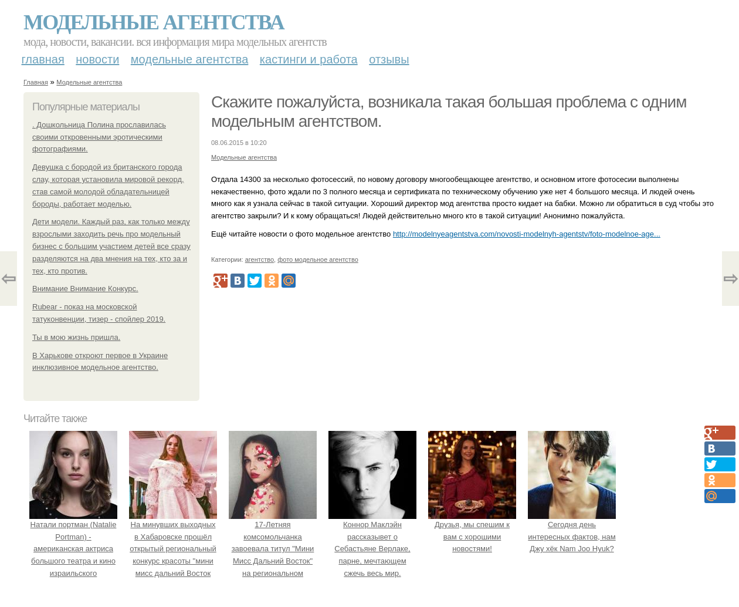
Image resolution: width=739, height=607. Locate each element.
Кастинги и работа (309, 59)
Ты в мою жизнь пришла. (76, 337)
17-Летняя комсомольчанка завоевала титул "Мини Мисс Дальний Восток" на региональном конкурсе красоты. (273, 549)
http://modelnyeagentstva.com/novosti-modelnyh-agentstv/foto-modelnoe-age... (526, 234)
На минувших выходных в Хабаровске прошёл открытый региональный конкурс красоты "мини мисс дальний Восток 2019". (173, 549)
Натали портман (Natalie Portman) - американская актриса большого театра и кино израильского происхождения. (73, 549)
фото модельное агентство (317, 259)
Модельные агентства (153, 22)
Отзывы (389, 59)
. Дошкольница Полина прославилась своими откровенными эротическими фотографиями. (99, 137)
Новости (97, 59)
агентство (259, 259)
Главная (43, 59)
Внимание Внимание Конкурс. (85, 288)
